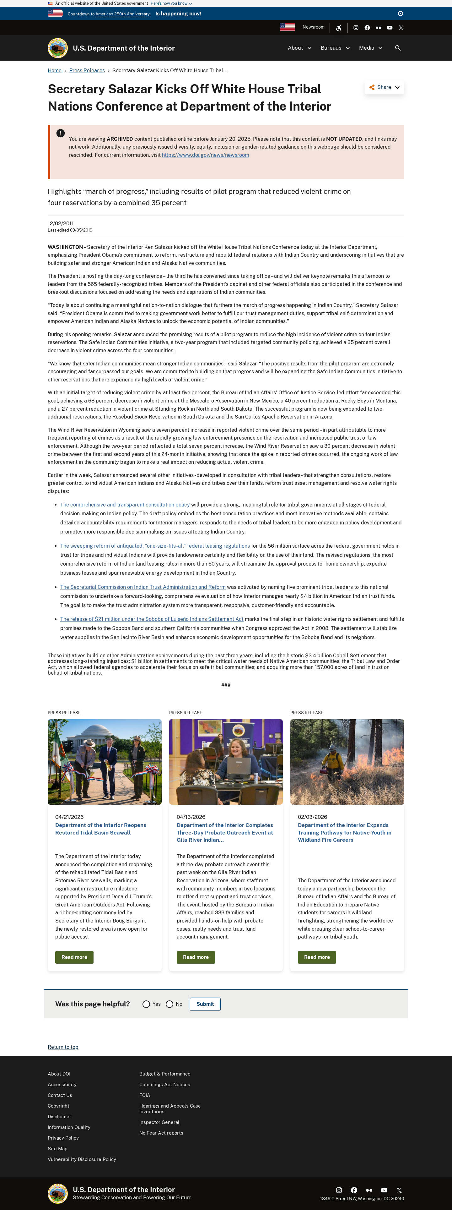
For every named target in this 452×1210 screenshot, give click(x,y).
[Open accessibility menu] (338, 28)
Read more (74, 957)
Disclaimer (59, 1116)
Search (398, 48)
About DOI (59, 1073)
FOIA (144, 1095)
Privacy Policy (63, 1138)
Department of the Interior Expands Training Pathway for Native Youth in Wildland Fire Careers (344, 832)
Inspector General (159, 1122)
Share (384, 87)
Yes (157, 1004)
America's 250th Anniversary (122, 14)
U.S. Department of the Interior (124, 48)
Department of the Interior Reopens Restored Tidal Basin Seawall (100, 828)
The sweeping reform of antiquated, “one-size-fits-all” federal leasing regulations (155, 546)
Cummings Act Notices (164, 1084)
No (179, 1004)
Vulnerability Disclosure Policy (82, 1159)
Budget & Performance (165, 1073)
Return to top (63, 1047)
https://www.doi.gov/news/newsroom (205, 155)
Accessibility (62, 1084)
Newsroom (314, 27)
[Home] (58, 48)
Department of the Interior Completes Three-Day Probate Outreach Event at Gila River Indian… (225, 832)
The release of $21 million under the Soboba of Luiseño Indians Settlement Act (152, 619)
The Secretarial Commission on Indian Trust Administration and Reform (143, 587)
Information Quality (69, 1127)
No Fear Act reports (161, 1133)
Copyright (58, 1106)
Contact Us (60, 1095)
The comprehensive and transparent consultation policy (125, 505)
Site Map (57, 1148)
